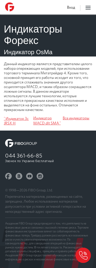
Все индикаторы (76, 118)
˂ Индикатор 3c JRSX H (16, 120)
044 (23, 155)
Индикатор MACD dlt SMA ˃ (47, 120)
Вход (71, 7)
